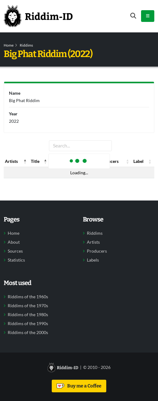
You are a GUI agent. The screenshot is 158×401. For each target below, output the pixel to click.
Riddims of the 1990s (28, 323)
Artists (93, 242)
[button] (25, 161)
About (14, 242)
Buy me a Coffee (79, 386)
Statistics (16, 260)
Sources (15, 251)
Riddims (26, 45)
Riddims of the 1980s (28, 314)
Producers (97, 251)
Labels (93, 260)
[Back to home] (38, 16)
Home (9, 45)
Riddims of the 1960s (28, 296)
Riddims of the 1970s (28, 305)
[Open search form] (133, 16)
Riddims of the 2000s (28, 332)
